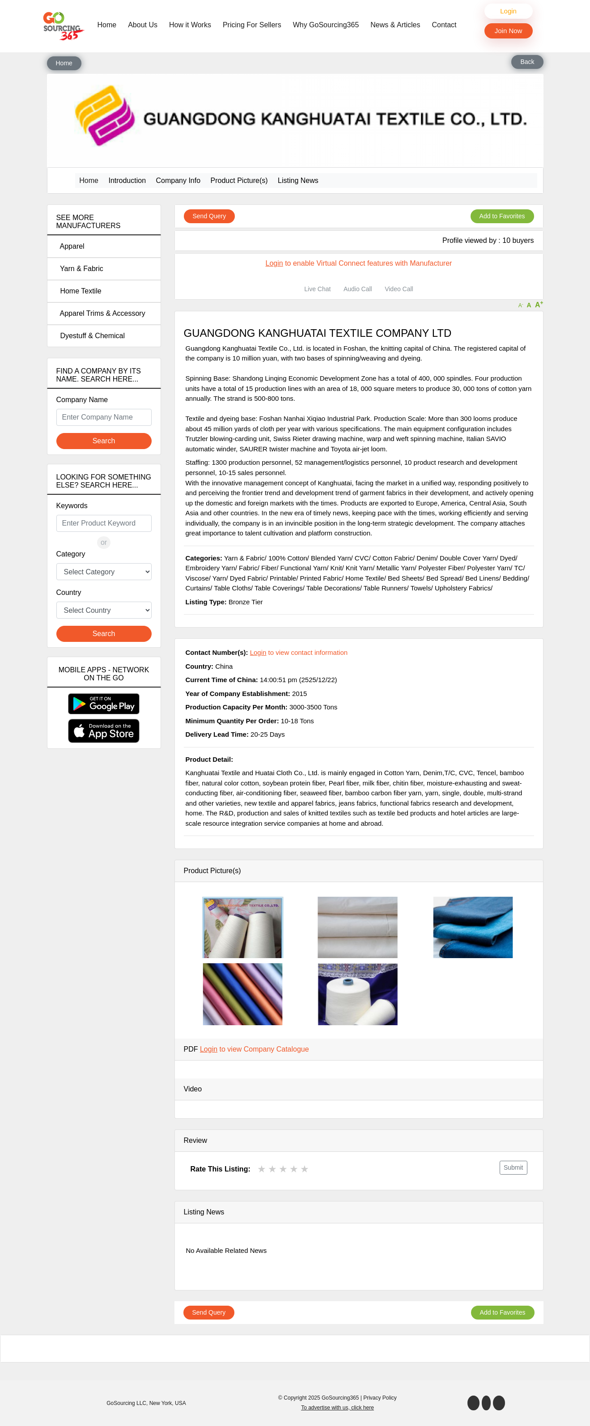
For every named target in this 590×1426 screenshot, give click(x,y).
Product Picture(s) (239, 180)
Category (70, 554)
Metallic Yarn (395, 568)
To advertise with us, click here (337, 1408)
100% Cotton (287, 558)
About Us (142, 25)
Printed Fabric (321, 578)
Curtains (198, 588)
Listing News (298, 180)
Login (508, 11)
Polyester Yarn (488, 568)
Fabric (248, 568)
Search (104, 441)
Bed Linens (482, 578)
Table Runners (385, 588)
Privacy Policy (380, 1398)
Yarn (219, 578)
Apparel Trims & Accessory (100, 313)
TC (518, 568)
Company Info (178, 180)
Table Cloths (232, 588)
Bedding (515, 578)
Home (109, 24)
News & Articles (395, 25)
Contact (444, 25)
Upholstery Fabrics (463, 588)
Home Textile (79, 291)
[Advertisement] (104, 913)
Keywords (72, 505)
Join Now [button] (508, 30)
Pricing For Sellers (252, 25)
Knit (336, 568)
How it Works (190, 25)
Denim (426, 558)
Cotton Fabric (393, 558)
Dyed (507, 558)
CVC (362, 558)
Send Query (209, 216)
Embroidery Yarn (210, 568)
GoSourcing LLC (126, 1403)
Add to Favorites (502, 216)
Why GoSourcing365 (326, 25)
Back (527, 61)
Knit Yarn (359, 568)
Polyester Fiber (440, 568)
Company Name (82, 399)
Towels (421, 588)
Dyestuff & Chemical (90, 336)
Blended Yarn (331, 558)
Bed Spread (444, 578)
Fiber (268, 568)
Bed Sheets (405, 578)
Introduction (127, 180)
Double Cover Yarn (468, 558)
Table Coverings (279, 588)
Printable (283, 578)
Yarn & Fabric (79, 268)
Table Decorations (333, 588)
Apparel (70, 246)
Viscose (197, 578)
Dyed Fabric (248, 578)
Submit (513, 1167)
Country (68, 592)
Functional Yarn (303, 568)
